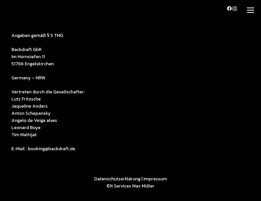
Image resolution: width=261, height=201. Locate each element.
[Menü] (250, 10)
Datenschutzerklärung (117, 178)
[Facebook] (229, 8)
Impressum (155, 178)
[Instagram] (234, 8)
